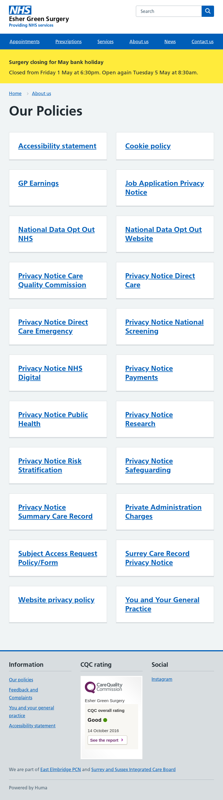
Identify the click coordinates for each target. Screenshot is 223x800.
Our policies (21, 679)
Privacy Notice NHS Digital (50, 373)
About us (138, 41)
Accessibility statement (57, 145)
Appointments (25, 41)
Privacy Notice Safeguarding (149, 465)
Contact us (202, 41)
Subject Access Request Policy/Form (57, 558)
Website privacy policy (56, 599)
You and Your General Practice (162, 604)
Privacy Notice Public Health (53, 419)
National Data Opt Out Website (163, 234)
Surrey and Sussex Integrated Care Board (133, 769)
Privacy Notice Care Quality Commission (52, 280)
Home (15, 93)
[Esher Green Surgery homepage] (39, 17)
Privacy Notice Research (149, 419)
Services (105, 41)
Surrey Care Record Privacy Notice (157, 558)
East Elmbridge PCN (60, 769)
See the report (104, 740)
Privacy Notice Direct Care (160, 280)
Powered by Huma (28, 787)
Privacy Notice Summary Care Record (55, 512)
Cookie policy (148, 145)
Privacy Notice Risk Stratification (50, 465)
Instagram (162, 679)
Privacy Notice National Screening (164, 326)
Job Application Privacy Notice (164, 188)
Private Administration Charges (163, 512)
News (170, 41)
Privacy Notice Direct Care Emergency (53, 326)
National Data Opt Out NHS (56, 234)
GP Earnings (38, 183)
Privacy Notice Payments (149, 373)
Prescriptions (68, 41)
